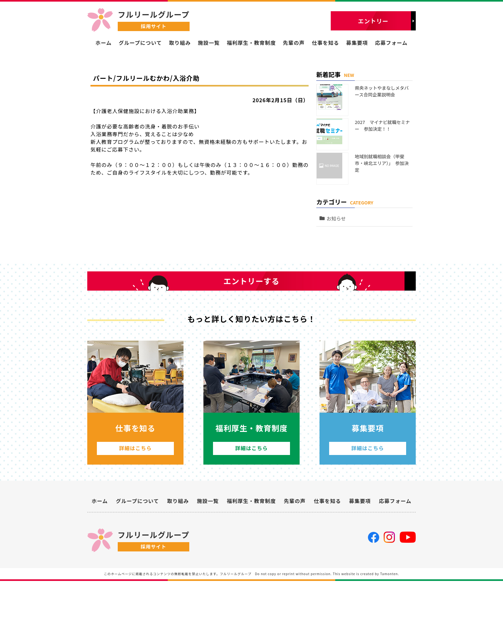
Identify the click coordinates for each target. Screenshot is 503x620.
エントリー (373, 21)
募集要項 (357, 42)
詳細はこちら (135, 481)
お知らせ (339, 199)
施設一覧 (209, 42)
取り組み (180, 42)
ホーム (103, 42)
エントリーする (251, 296)
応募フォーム (391, 42)
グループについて (140, 42)
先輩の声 (294, 42)
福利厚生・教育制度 (251, 42)
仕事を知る (325, 42)
